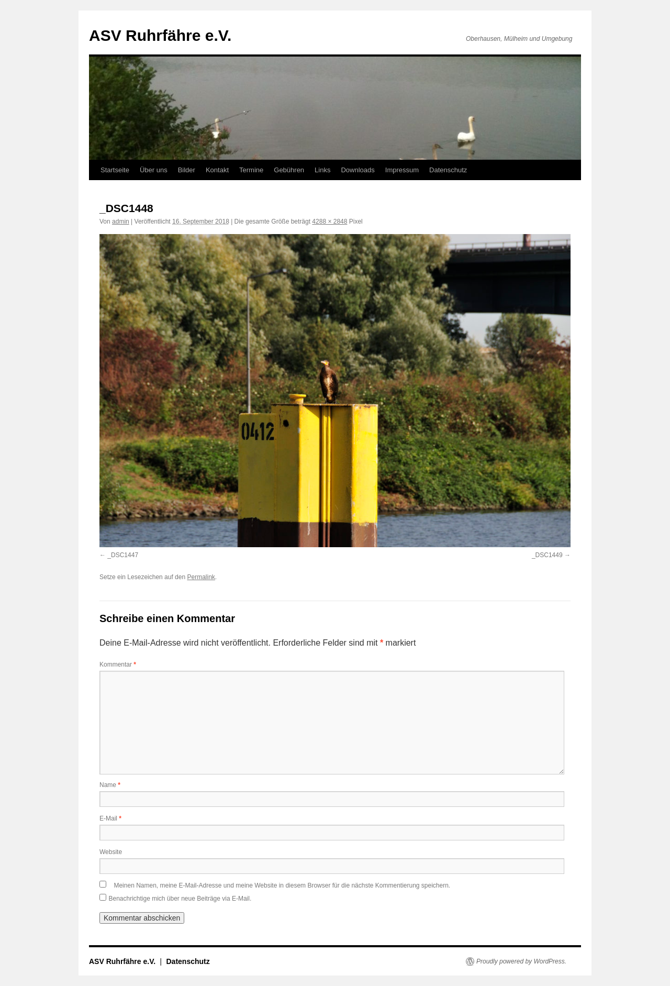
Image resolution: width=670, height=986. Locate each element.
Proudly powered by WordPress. (521, 961)
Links (322, 170)
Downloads (357, 170)
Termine (251, 170)
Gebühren (289, 170)
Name (109, 785)
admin (120, 221)
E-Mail (110, 818)
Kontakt (217, 170)
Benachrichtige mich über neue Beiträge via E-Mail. (179, 898)
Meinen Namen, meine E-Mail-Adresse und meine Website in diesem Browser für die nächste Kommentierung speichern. (282, 885)
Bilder (186, 170)
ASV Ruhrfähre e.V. (160, 35)
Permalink (201, 577)
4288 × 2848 (329, 221)
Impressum (402, 170)
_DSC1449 (547, 555)
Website (110, 852)
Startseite (114, 170)
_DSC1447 (122, 555)
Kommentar (117, 664)
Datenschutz (448, 170)
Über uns (154, 170)
